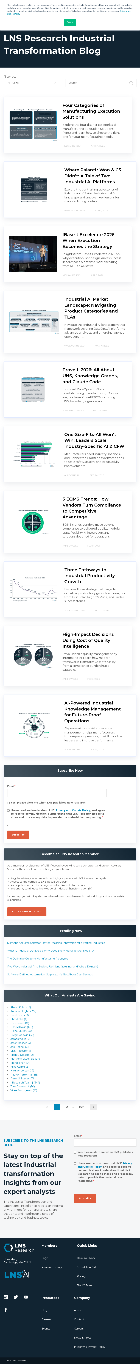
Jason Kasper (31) (21, 1043)
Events (45, 1328)
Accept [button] (70, 22)
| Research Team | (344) (25, 1082)
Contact (79, 1319)
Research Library (51, 1267)
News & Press (82, 1337)
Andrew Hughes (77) (23, 1011)
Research (47, 1319)
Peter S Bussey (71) (22, 1078)
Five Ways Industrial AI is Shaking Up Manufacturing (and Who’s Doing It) (52, 966)
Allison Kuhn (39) (20, 1007)
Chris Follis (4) (18, 1019)
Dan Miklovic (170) (21, 1027)
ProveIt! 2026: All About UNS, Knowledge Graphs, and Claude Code (90, 375)
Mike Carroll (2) (19, 1066)
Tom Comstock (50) (22, 1086)
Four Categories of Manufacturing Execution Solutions (91, 111)
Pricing (81, 1276)
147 (81, 1107)
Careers (78, 1328)
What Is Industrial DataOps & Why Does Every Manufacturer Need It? (50, 950)
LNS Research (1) (21, 1050)
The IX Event (85, 1285)
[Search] (101, 83)
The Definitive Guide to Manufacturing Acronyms (37, 958)
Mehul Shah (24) (20, 1062)
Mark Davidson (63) (22, 1054)
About (78, 1310)
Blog (44, 1310)
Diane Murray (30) (21, 1031)
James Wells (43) (20, 1039)
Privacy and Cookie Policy (73, 810)
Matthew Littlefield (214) (25, 1058)
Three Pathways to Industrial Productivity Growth (89, 575)
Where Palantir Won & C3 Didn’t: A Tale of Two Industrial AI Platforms (92, 175)
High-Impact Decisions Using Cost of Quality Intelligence (88, 640)
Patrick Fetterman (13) (24, 1074)
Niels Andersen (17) (22, 1070)
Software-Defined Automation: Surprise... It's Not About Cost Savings (50, 974)
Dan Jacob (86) (19, 1023)
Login (45, 1258)
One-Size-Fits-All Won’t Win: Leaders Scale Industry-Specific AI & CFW (94, 440)
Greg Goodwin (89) (22, 1035)
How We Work (86, 1258)
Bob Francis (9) (19, 1015)
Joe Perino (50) (19, 1046)
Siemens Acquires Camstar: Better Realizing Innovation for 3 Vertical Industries (56, 942)
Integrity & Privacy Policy (89, 1346)
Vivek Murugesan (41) (23, 1090)
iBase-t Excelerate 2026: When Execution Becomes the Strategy (89, 240)
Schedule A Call (86, 1267)
